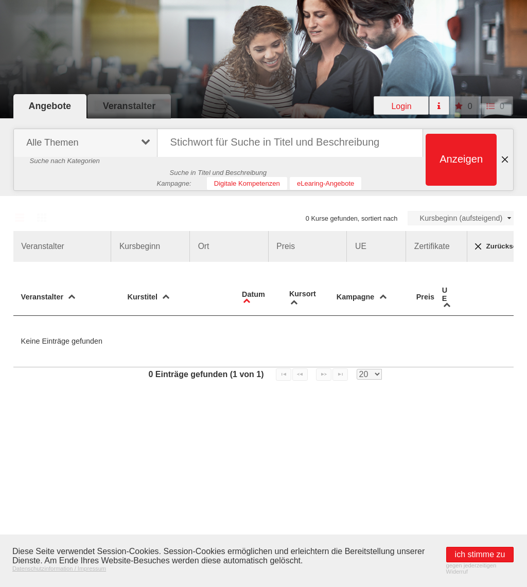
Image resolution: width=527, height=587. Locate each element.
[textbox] (290, 143)
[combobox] (461, 218)
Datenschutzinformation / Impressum (59, 568)
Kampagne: (174, 183)
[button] (401, 105)
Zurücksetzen (494, 246)
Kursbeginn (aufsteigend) (461, 218)
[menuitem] (84, 144)
